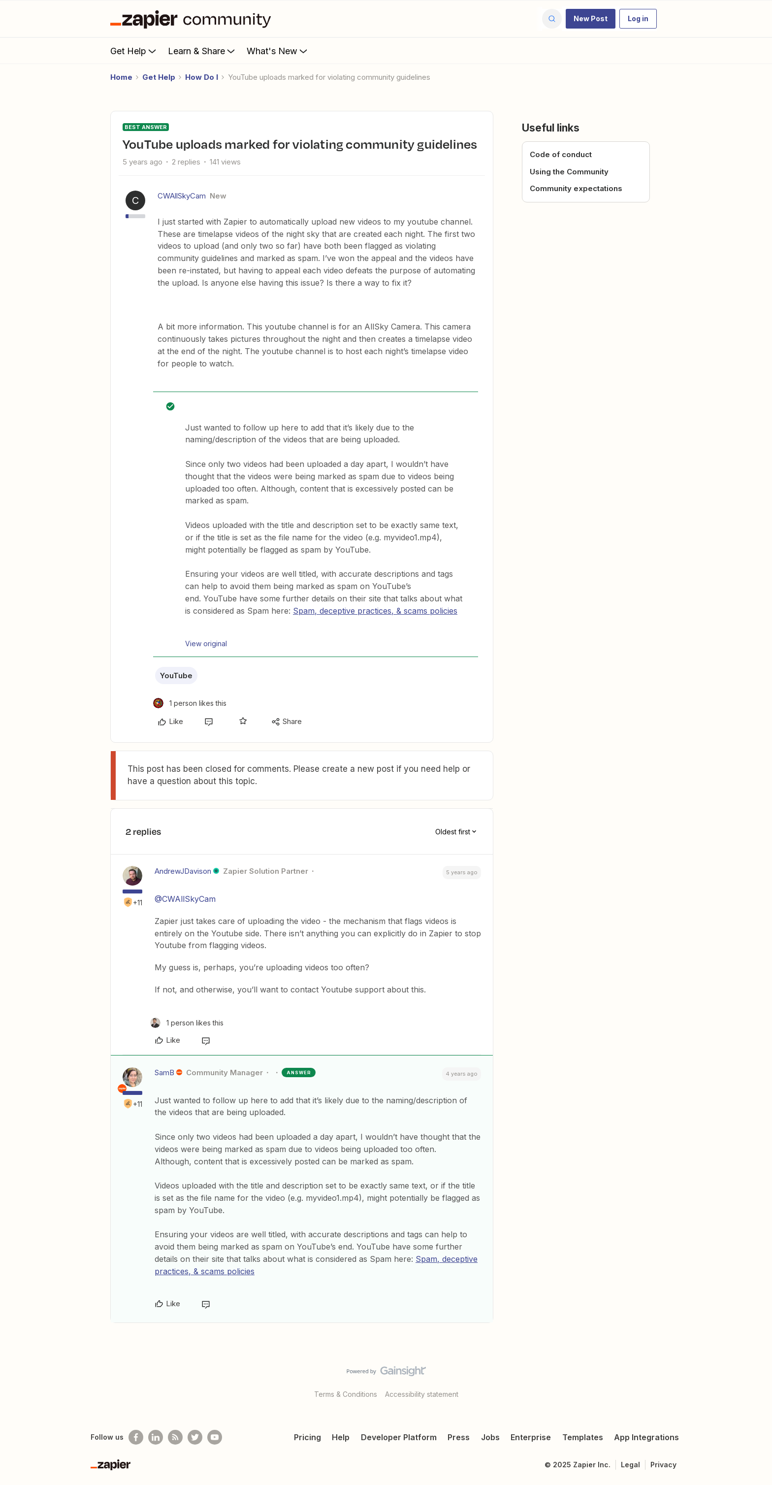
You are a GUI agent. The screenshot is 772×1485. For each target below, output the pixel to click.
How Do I (201, 77)
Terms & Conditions (345, 1394)
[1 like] (189, 703)
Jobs (490, 1437)
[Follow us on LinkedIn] (155, 1437)
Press (459, 1437)
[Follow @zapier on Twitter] (195, 1437)
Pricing (307, 1437)
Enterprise (531, 1437)
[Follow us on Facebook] (136, 1437)
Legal (630, 1464)
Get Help (134, 51)
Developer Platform (399, 1437)
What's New (278, 51)
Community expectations (576, 188)
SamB (164, 1072)
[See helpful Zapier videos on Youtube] (214, 1437)
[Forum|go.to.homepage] (193, 19)
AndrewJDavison (183, 871)
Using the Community (569, 171)
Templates (582, 1437)
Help (341, 1437)
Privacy (663, 1464)
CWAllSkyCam (182, 195)
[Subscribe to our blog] (175, 1437)
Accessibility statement (421, 1394)
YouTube (176, 675)
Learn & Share (202, 51)
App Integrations (646, 1437)
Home (121, 77)
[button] (590, 19)
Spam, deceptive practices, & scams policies (375, 611)
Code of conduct (561, 154)
